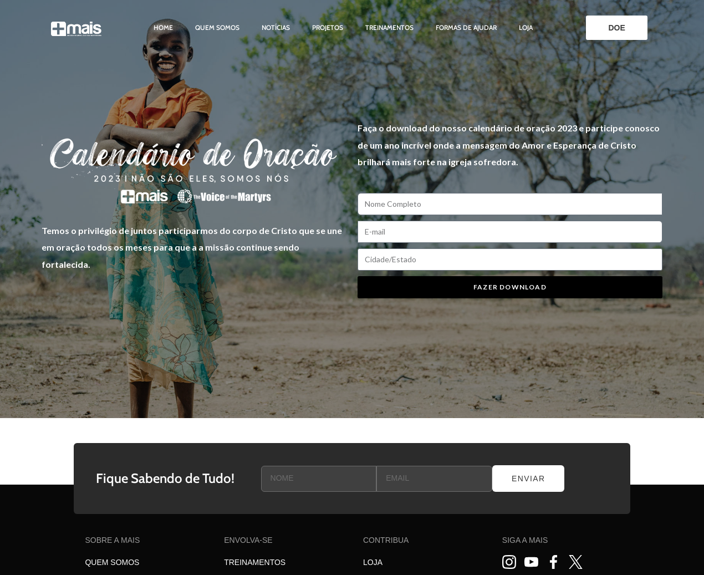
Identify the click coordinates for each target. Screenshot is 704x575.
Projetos (327, 27)
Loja (526, 27)
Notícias (276, 27)
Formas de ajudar (466, 27)
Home (163, 27)
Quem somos (217, 27)
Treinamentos (389, 27)
